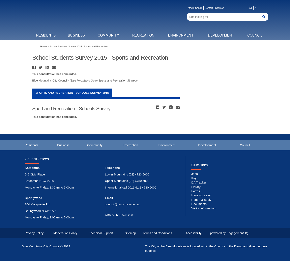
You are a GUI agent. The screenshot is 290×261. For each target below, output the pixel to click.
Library (196, 187)
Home (43, 46)
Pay (194, 178)
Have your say (201, 195)
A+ (250, 8)
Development (221, 35)
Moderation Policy (65, 233)
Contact (209, 8)
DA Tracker (198, 182)
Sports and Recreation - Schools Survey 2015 (72, 92)
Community (108, 35)
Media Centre (195, 8)
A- (256, 8)
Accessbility (193, 233)
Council (254, 35)
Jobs (194, 173)
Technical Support (101, 233)
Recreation (143, 35)
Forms (195, 191)
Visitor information (203, 208)
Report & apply (201, 199)
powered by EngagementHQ (229, 233)
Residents (46, 35)
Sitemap (219, 8)
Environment (181, 35)
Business (76, 35)
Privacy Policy (34, 233)
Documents (199, 204)
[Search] (227, 17)
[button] (34, 67)
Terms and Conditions (157, 233)
